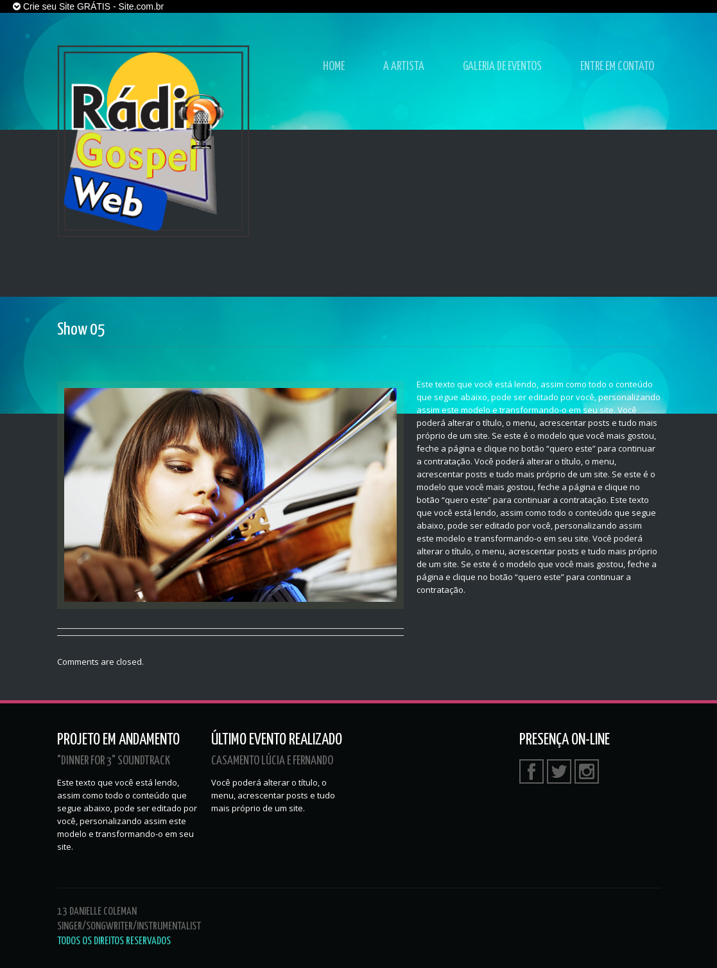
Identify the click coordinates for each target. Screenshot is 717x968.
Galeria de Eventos (502, 66)
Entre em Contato (617, 66)
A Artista (403, 66)
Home (334, 66)
